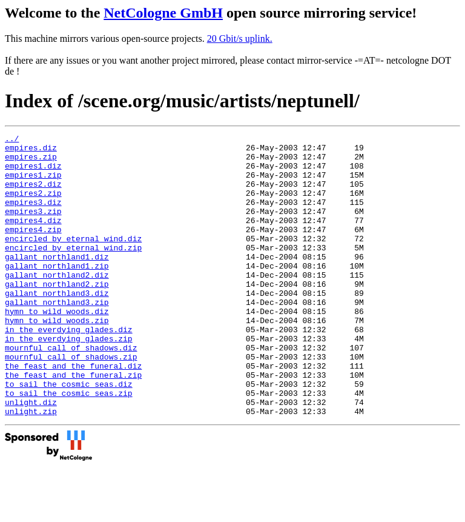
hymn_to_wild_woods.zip (57, 358)
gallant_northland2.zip (57, 314)
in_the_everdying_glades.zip (69, 380)
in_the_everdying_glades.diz (69, 369)
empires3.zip (33, 227)
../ (12, 140)
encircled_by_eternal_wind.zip (73, 271)
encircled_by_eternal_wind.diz (73, 260)
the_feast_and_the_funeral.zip (73, 423)
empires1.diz (33, 172)
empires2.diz (33, 194)
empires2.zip (33, 205)
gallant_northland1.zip (57, 292)
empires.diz (31, 151)
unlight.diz (31, 456)
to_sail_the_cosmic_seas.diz (69, 434)
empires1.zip (33, 183)
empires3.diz (33, 216)
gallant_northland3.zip (57, 336)
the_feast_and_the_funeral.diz (73, 412)
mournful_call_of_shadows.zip (71, 402)
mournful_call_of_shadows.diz (71, 391)
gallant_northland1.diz (57, 281)
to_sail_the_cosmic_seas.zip (69, 445)
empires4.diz (33, 238)
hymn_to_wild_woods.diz (57, 347)
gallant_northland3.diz (57, 325)
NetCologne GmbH (163, 13)
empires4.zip (33, 249)
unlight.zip (31, 467)
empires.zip (31, 161)
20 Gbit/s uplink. (239, 38)
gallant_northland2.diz (57, 303)
